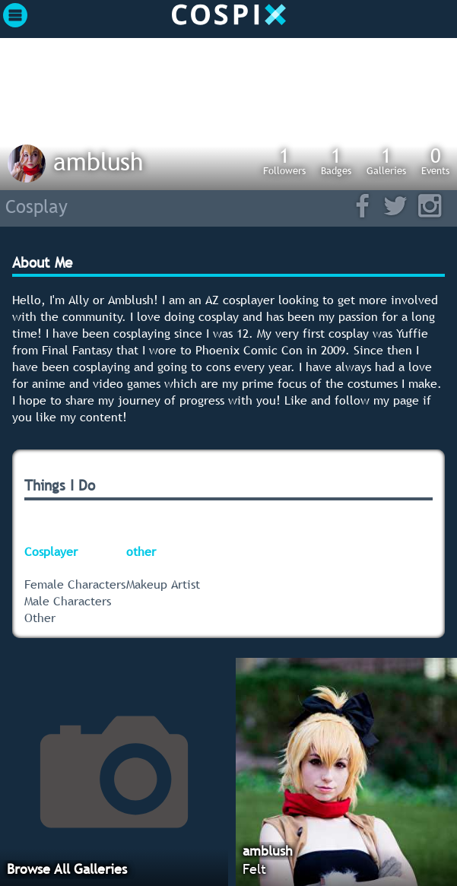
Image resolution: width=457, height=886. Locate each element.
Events (435, 160)
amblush (98, 161)
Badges (336, 160)
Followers (284, 160)
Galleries (386, 160)
